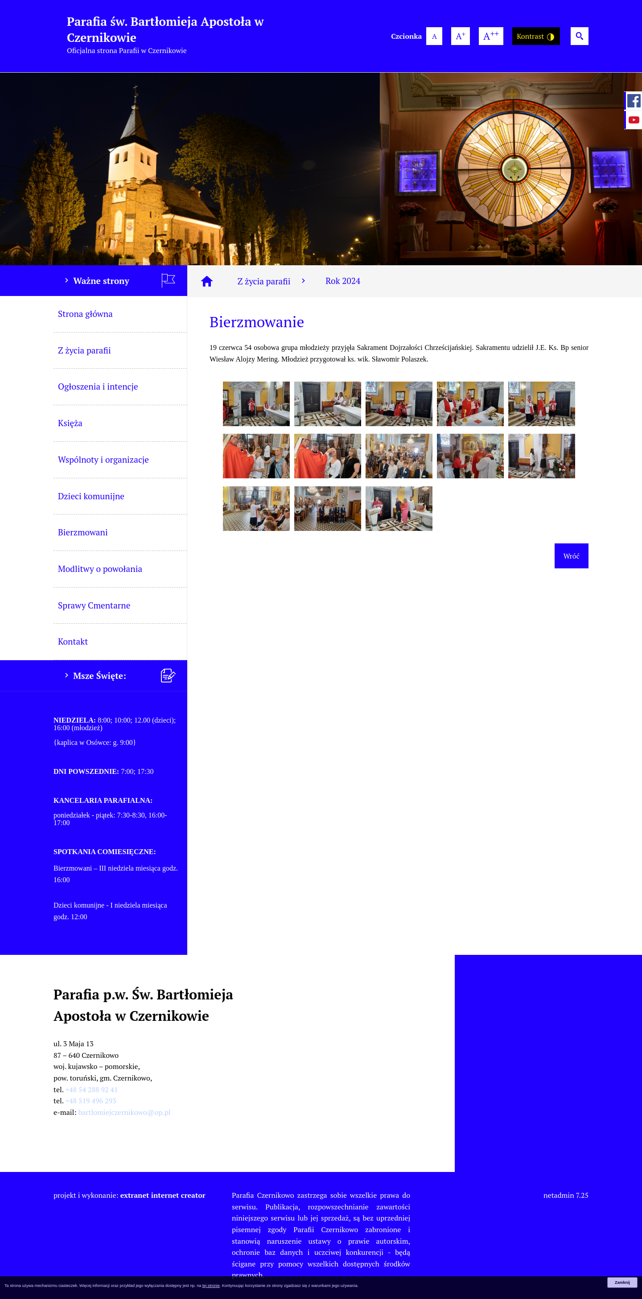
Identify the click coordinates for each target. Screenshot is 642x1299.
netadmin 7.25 (565, 1195)
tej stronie (211, 1285)
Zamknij (622, 1282)
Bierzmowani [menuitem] (83, 532)
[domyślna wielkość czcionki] (434, 36)
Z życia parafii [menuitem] (84, 350)
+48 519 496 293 (91, 1101)
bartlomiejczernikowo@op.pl (124, 1112)
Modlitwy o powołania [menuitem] (100, 568)
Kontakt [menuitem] (73, 641)
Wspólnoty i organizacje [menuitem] (103, 459)
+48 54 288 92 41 (92, 1089)
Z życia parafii (273, 281)
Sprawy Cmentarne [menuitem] (94, 605)
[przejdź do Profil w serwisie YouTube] (633, 120)
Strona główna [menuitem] (85, 313)
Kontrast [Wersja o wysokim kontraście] (536, 36)
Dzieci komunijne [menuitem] (91, 496)
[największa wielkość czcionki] (491, 36)
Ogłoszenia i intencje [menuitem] (98, 386)
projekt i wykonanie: (130, 1195)
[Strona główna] (206, 281)
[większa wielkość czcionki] (460, 36)
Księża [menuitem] (70, 422)
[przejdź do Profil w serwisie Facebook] (633, 101)
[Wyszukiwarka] (579, 36)
